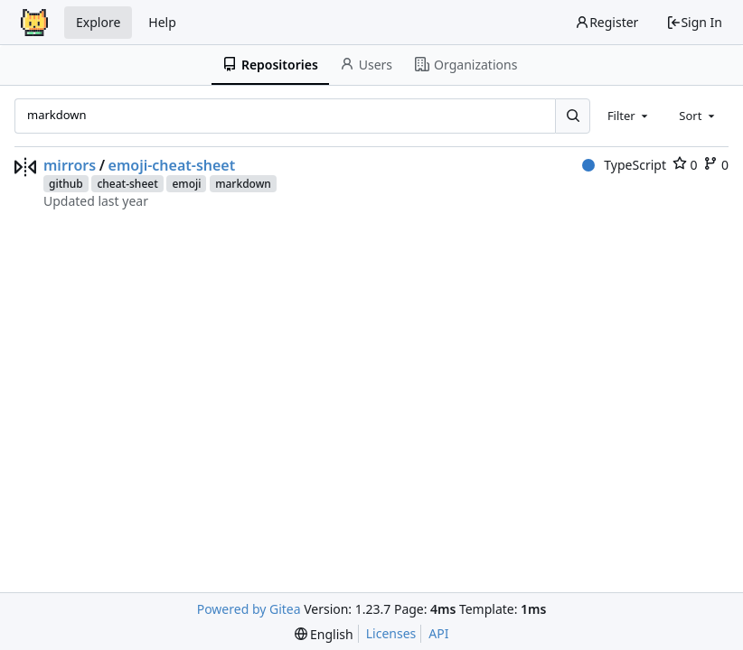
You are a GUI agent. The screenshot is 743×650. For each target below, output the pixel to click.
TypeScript (624, 164)
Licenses (391, 633)
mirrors (69, 165)
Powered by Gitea (249, 609)
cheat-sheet (127, 183)
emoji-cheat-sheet (172, 165)
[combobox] (629, 115)
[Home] (34, 22)
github (66, 183)
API (438, 633)
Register (606, 22)
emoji (186, 183)
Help (162, 22)
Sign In (694, 22)
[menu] (324, 634)
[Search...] (572, 115)
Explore (98, 22)
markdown (243, 183)
